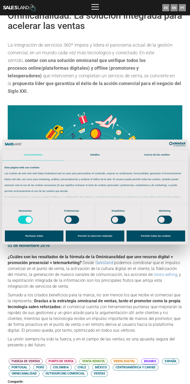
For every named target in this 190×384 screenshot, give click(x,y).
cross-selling (165, 274)
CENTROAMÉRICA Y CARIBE (136, 367)
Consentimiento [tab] (33, 154)
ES (166, 8)
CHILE (82, 367)
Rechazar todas (34, 236)
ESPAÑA (170, 361)
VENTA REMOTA (93, 361)
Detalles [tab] (95, 154)
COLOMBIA (61, 367)
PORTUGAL (19, 367)
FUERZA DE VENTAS (26, 361)
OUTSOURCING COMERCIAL (65, 373)
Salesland (104, 262)
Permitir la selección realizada (95, 236)
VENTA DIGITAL (124, 361)
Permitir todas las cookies (156, 236)
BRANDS (150, 361)
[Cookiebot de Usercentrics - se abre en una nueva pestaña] (163, 144)
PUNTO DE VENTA (61, 361)
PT (182, 8)
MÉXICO (101, 367)
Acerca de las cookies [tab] (157, 154)
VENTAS (99, 373)
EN (174, 8)
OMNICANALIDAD (24, 373)
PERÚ (40, 367)
